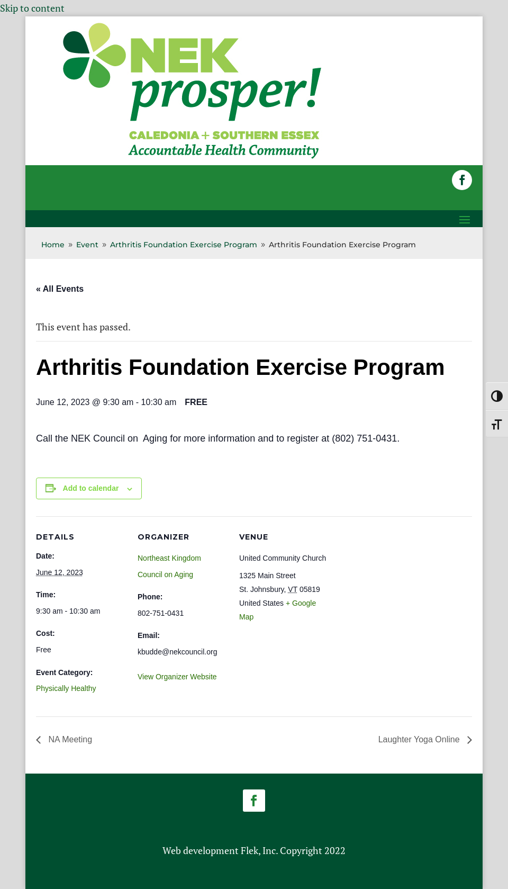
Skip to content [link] (32, 8)
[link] (192, 157)
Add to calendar (91, 488)
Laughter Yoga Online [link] (420, 739)
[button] (462, 180)
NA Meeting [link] (69, 739)
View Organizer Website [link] (177, 676)
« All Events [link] (60, 288)
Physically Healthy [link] (66, 688)
